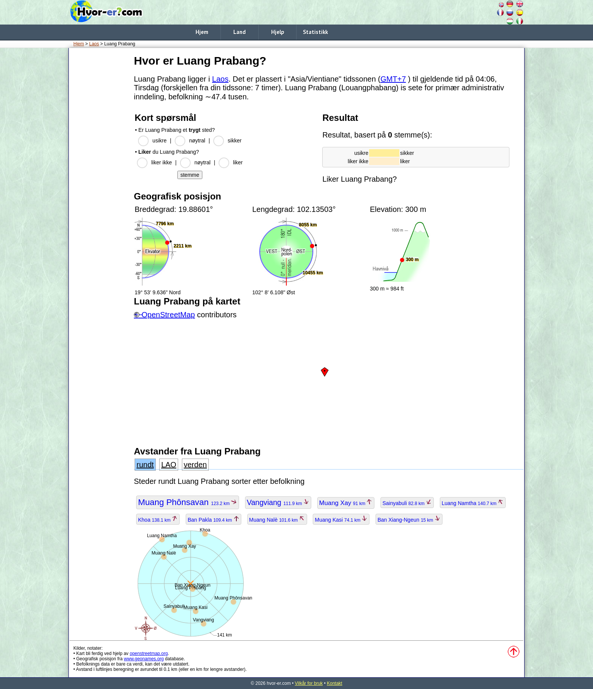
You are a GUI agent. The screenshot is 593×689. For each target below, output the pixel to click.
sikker (235, 140)
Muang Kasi (341, 520)
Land (239, 32)
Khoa (158, 520)
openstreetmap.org (149, 653)
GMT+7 (393, 79)
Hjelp (277, 32)
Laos (94, 43)
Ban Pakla (213, 520)
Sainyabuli (407, 503)
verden (195, 464)
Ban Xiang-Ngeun (408, 520)
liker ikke (161, 162)
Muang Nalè (277, 520)
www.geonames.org (144, 658)
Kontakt (334, 683)
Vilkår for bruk (309, 683)
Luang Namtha (473, 503)
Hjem (202, 32)
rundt (145, 464)
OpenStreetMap (168, 315)
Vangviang (278, 502)
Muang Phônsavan (187, 502)
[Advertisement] (100, 166)
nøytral (197, 140)
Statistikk (315, 32)
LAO (168, 464)
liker (238, 162)
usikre (159, 140)
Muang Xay (346, 503)
